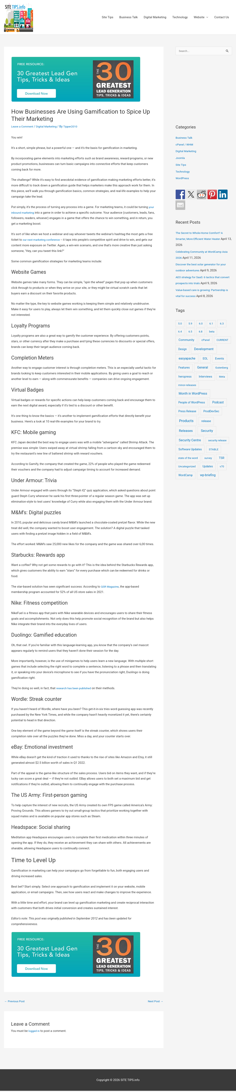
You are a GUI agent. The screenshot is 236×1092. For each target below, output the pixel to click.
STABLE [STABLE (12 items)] (213, 450)
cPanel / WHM (185, 145)
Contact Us (221, 17)
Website (199, 17)
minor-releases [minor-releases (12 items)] (187, 385)
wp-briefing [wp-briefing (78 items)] (208, 476)
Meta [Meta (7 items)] (222, 377)
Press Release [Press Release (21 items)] (187, 412)
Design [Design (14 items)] (182, 350)
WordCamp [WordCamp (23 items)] (185, 476)
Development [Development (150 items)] (204, 350)
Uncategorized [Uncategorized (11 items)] (187, 467)
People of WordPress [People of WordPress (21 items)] (191, 403)
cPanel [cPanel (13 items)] (205, 340)
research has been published (75, 688)
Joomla (181, 159)
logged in (34, 1032)
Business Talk (128, 17)
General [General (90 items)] (202, 368)
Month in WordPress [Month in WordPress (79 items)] (193, 394)
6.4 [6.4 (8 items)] (180, 332)
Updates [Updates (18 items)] (208, 467)
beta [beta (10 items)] (211, 332)
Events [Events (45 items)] (219, 359)
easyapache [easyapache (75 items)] (187, 359)
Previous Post (15, 1002)
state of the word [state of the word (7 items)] (188, 459)
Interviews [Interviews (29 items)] (205, 377)
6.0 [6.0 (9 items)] (201, 324)
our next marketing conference (43, 240)
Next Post (154, 1002)
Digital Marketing (155, 17)
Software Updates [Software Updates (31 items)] (190, 450)
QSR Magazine (110, 587)
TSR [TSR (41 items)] (221, 459)
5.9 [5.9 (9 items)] (190, 324)
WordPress (183, 179)
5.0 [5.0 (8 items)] (180, 324)
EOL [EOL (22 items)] (205, 359)
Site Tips (107, 17)
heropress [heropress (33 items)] (185, 377)
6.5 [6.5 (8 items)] (190, 332)
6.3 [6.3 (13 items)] (222, 324)
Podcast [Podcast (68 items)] (218, 403)
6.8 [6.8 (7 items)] (200, 332)
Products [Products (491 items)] (186, 422)
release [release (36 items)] (206, 422)
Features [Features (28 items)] (184, 368)
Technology (180, 17)
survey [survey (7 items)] (208, 459)
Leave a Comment (23, 127)
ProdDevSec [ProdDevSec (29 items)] (211, 412)
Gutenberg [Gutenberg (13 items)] (221, 368)
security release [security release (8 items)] (217, 441)
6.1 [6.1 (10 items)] (211, 324)
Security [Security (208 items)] (207, 431)
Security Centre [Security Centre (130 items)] (190, 441)
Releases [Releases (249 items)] (186, 431)
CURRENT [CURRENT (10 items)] (222, 340)
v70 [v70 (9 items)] (222, 467)
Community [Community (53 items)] (186, 341)
